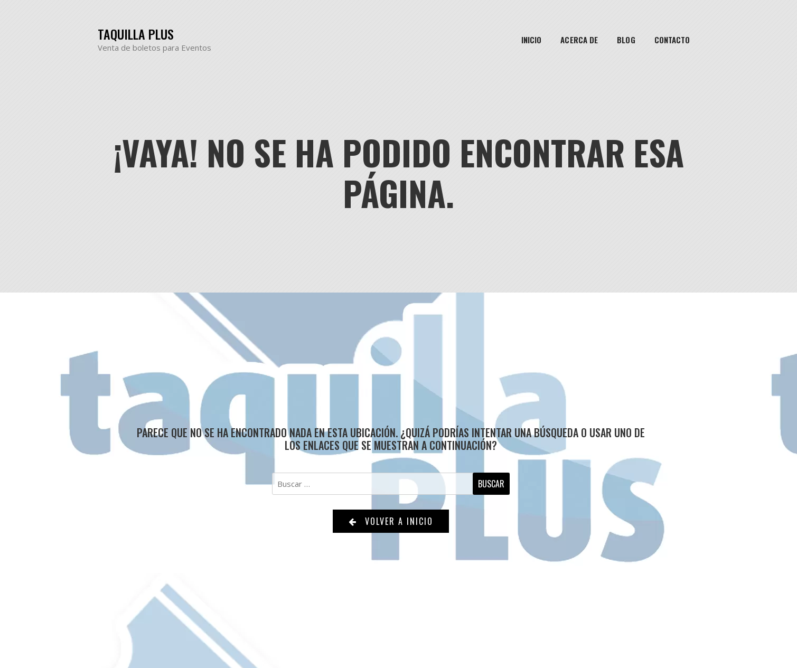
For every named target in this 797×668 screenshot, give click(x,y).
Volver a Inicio (391, 521)
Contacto (672, 39)
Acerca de (579, 39)
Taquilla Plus (136, 34)
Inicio (531, 39)
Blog (626, 39)
